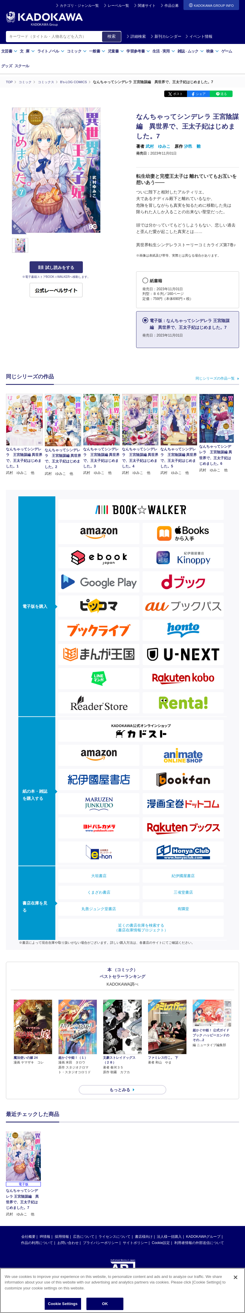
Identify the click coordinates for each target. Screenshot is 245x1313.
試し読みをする (56, 267)
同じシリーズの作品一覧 (215, 378)
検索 (111, 36)
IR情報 (45, 1226)
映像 (212, 51)
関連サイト (147, 6)
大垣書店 (99, 875)
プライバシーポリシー (100, 1232)
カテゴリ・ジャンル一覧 (79, 6)
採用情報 (62, 1226)
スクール (21, 66)
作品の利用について (37, 1232)
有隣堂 (183, 908)
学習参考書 (138, 51)
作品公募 (172, 6)
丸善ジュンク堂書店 (98, 908)
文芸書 (9, 51)
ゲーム (226, 51)
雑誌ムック (191, 51)
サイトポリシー (135, 1232)
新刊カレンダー (165, 36)
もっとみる (119, 1079)
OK (105, 1304)
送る (223, 94)
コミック (77, 51)
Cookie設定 (161, 1232)
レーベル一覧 (118, 6)
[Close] (235, 1277)
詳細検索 (136, 36)
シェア (201, 94)
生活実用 (163, 51)
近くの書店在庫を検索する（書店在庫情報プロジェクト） (141, 927)
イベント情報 (198, 36)
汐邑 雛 (192, 146)
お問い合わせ (68, 1232)
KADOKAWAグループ (203, 1226)
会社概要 (28, 1226)
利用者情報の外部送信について (199, 1232)
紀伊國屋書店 (183, 875)
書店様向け (144, 1226)
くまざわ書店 (98, 892)
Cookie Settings (63, 1304)
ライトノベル (51, 51)
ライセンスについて (114, 1226)
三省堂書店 (183, 892)
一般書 (97, 51)
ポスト (178, 94)
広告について (83, 1226)
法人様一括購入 (169, 1226)
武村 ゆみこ (158, 146)
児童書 (116, 51)
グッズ (6, 66)
